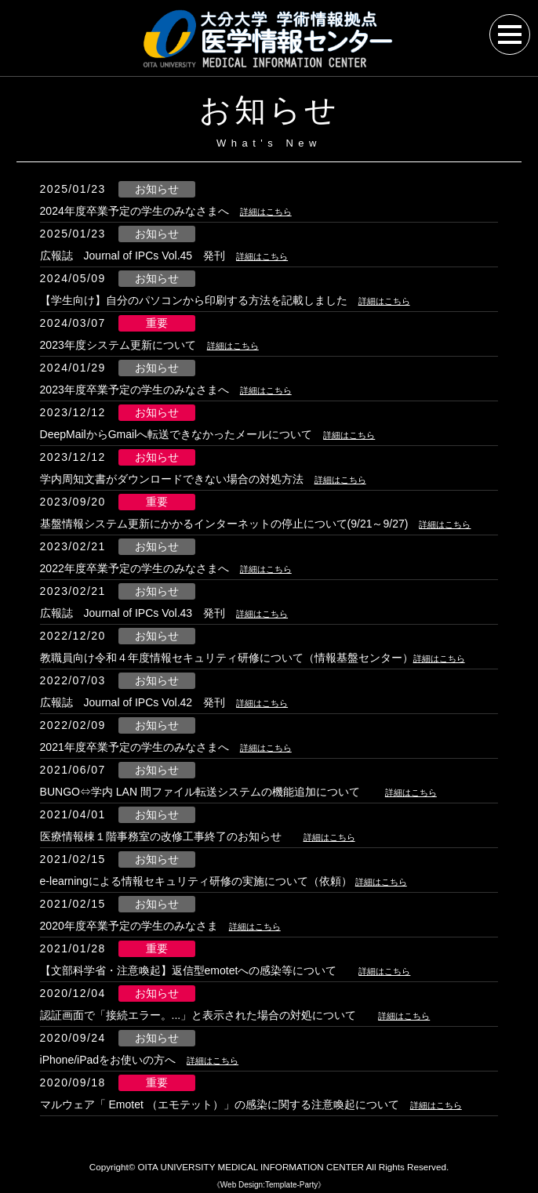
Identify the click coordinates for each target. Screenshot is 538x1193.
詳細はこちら (273, 211)
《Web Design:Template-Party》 (269, 1184)
